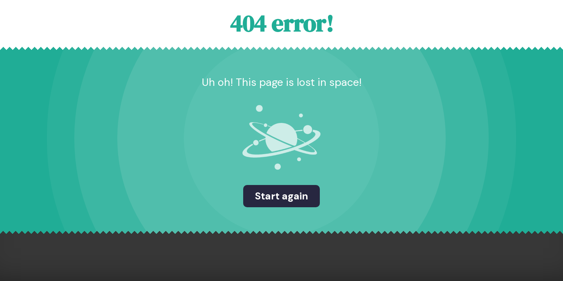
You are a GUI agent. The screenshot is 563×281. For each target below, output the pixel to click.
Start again (281, 196)
